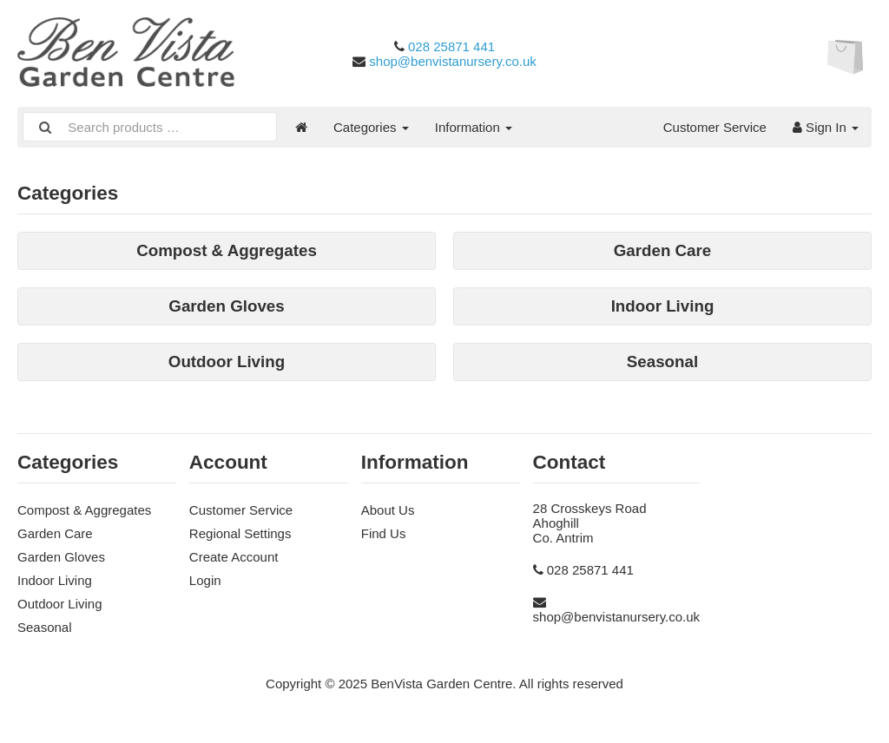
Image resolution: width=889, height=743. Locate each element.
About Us (388, 510)
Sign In (826, 127)
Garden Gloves (61, 556)
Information (473, 127)
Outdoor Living (59, 603)
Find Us (383, 533)
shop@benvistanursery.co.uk (453, 61)
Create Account (234, 556)
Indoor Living (54, 580)
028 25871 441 (451, 46)
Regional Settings (240, 533)
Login (205, 580)
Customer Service (715, 127)
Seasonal (44, 627)
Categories (371, 127)
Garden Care (55, 533)
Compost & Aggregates (84, 510)
